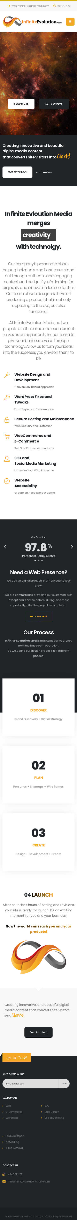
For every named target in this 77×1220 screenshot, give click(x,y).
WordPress (12, 1118)
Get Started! (17, 172)
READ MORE (21, 103)
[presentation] (5, 547)
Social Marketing (54, 1118)
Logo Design (52, 1112)
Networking (12, 1142)
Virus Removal (14, 1148)
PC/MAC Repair (15, 1136)
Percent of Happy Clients (38, 556)
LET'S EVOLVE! (54, 103)
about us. (45, 172)
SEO (47, 1106)
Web (8, 1106)
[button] (35, 560)
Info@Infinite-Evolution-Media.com (28, 6)
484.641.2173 (61, 6)
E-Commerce (14, 1112)
